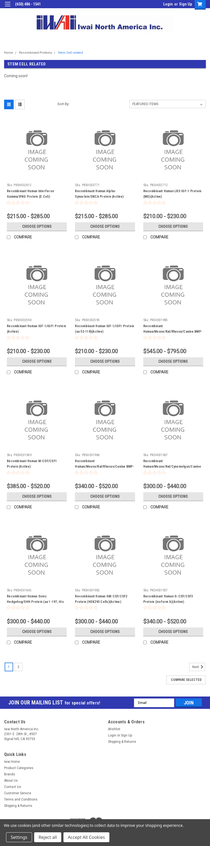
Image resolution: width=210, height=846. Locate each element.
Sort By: (63, 104)
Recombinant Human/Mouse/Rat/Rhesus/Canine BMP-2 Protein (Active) (104, 466)
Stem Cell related (70, 52)
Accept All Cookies (86, 837)
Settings (19, 837)
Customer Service (17, 793)
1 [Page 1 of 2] (9, 667)
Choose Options (37, 226)
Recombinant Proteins (35, 52)
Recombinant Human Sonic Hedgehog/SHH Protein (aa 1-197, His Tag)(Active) (35, 601)
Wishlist (114, 729)
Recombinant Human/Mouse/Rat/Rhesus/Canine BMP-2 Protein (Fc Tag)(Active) (173, 331)
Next (198, 667)
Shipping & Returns (122, 742)
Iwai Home (12, 762)
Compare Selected (186, 680)
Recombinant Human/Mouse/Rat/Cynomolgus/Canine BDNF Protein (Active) (172, 466)
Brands (9, 774)
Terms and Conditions (20, 799)
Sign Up (185, 4)
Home (8, 52)
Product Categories (18, 768)
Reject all (48, 837)
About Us (11, 780)
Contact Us (12, 787)
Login (168, 4)
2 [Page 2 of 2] (18, 667)
